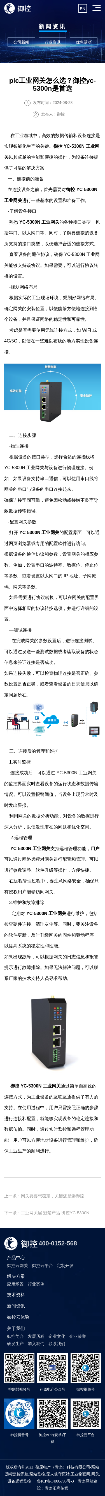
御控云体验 (18, 1317)
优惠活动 (84, 42)
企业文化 (56, 1336)
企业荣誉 (77, 1336)
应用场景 (15, 1284)
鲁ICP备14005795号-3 (55, 1481)
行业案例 (36, 1284)
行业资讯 (52, 42)
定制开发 (65, 1265)
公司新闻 (21, 42)
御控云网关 (17, 1265)
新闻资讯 (16, 1306)
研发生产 (15, 1343)
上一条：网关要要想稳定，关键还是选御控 (44, 1195)
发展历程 (36, 1336)
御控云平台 (42, 1265)
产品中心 (16, 1257)
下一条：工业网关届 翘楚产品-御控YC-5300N (46, 1212)
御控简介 (15, 1336)
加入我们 (36, 1343)
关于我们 (16, 1328)
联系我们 (56, 1343)
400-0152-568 (58, 1243)
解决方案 (16, 1276)
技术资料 (16, 1294)
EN (82, 8)
